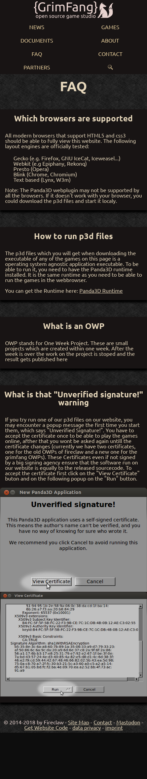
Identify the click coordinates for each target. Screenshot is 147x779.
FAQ (37, 53)
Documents (37, 40)
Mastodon (128, 722)
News (36, 26)
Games (110, 26)
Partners (37, 67)
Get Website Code (46, 727)
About (110, 40)
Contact (110, 53)
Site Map (78, 722)
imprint (114, 727)
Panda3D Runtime (101, 290)
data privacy (86, 727)
